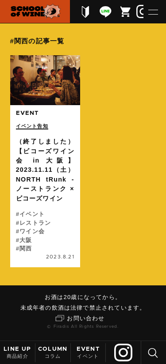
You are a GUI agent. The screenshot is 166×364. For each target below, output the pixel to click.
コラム (52, 352)
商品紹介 (17, 352)
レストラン (35, 223)
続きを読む (45, 161)
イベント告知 (32, 126)
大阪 (25, 240)
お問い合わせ (85, 318)
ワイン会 (32, 231)
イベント (88, 352)
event (27, 113)
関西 (25, 248)
